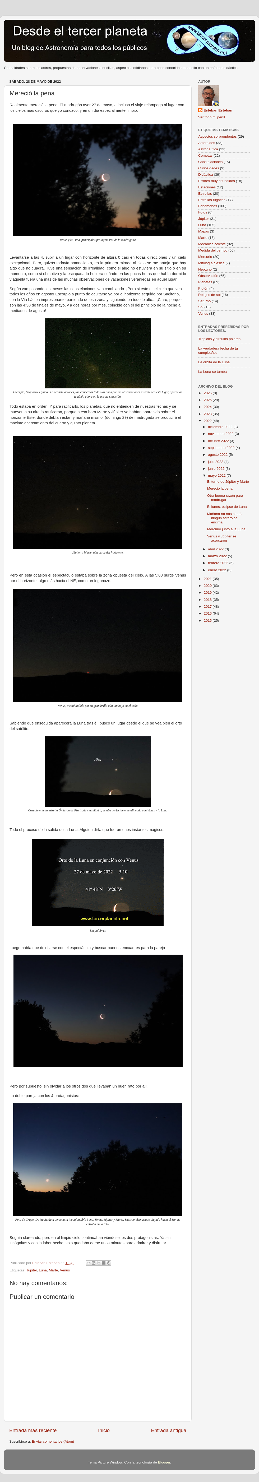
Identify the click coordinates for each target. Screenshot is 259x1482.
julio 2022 (216, 462)
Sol (201, 307)
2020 (208, 586)
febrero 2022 (218, 563)
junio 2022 (216, 469)
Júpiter (31, 1270)
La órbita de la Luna (214, 362)
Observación (208, 276)
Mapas (203, 231)
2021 (208, 579)
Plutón (203, 288)
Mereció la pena (220, 488)
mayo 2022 (217, 475)
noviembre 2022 (221, 434)
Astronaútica (208, 149)
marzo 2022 (218, 556)
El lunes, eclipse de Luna (227, 507)
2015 (208, 620)
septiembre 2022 (221, 448)
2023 (208, 414)
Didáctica (205, 174)
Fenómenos (207, 206)
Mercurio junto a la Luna (226, 529)
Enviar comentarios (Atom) (53, 1441)
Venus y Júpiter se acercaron (221, 538)
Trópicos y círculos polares (219, 339)
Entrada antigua (168, 1430)
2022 (208, 421)
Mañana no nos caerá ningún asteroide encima (224, 518)
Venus (65, 1270)
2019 (208, 592)
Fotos (202, 212)
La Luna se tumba (212, 372)
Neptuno (205, 269)
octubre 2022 (219, 441)
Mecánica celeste (212, 244)
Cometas (205, 155)
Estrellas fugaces (211, 200)
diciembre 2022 (220, 427)
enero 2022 (217, 570)
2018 (208, 600)
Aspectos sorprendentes (217, 136)
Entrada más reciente (33, 1430)
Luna (43, 1270)
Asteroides (206, 143)
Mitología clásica (211, 263)
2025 (208, 400)
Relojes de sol (209, 295)
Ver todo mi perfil (211, 117)
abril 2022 (216, 549)
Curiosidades (208, 168)
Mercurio (205, 257)
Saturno (204, 301)
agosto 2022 (218, 455)
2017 (208, 606)
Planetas (205, 282)
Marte (53, 1270)
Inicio (104, 1430)
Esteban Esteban (218, 110)
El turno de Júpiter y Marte (228, 482)
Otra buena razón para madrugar (225, 498)
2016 (208, 613)
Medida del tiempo (212, 250)
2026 (208, 393)
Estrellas (205, 194)
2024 (208, 407)
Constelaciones (210, 162)
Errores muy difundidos (216, 181)
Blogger (164, 1462)
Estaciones (207, 187)
